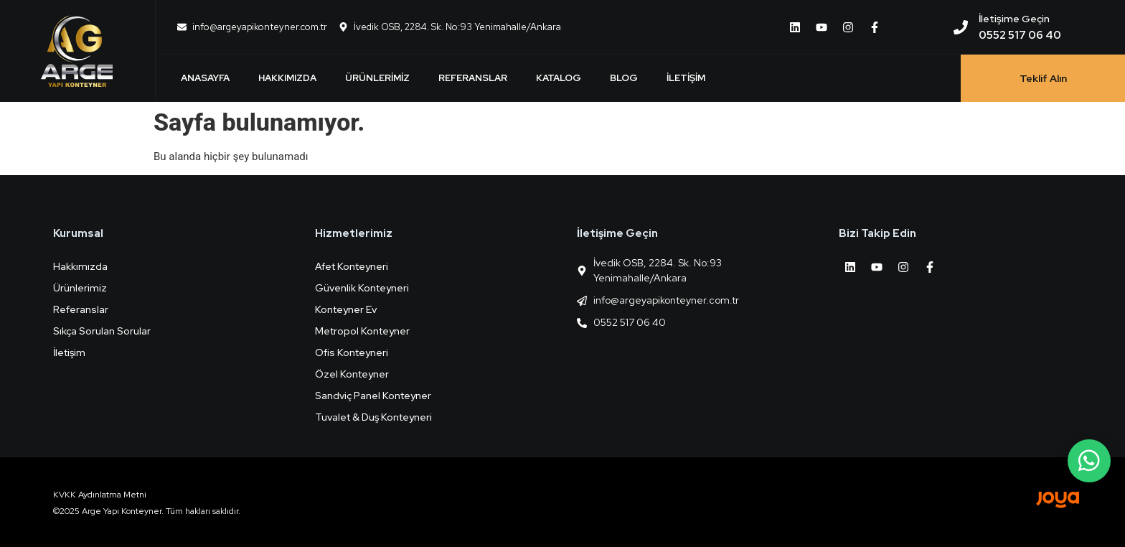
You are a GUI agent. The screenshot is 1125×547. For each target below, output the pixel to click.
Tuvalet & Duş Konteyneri (373, 417)
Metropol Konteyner (362, 330)
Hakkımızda (287, 78)
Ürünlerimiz (377, 78)
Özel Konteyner (352, 374)
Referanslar (472, 78)
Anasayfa (205, 78)
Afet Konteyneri (351, 266)
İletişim (686, 78)
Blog (624, 78)
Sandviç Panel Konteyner (373, 395)
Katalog (558, 78)
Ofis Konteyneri (351, 352)
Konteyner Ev (346, 309)
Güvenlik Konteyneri (362, 287)
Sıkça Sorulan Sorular (102, 330)
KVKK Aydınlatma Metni (99, 494)
